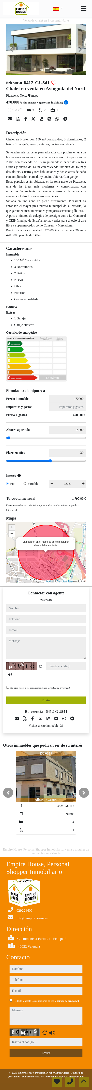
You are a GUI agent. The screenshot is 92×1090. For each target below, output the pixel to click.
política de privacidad (60, 688)
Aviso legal (51, 1076)
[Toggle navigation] (84, 8)
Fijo (12, 483)
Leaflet (49, 581)
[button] (8, 793)
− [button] (11, 534)
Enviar (46, 700)
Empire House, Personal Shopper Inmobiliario (44, 1072)
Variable (33, 483)
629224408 (46, 600)
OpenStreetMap (65, 581)
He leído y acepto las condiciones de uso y (40, 688)
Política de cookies (32, 1076)
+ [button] (11, 528)
